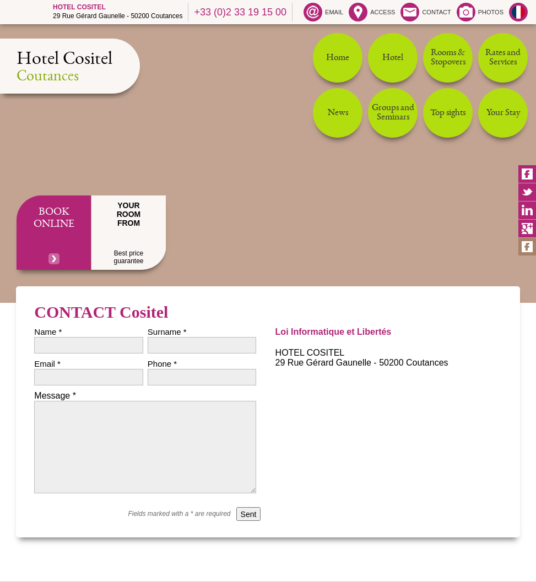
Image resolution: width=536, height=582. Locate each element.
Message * (55, 395)
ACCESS (372, 12)
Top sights (447, 113)
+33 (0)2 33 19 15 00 (240, 12)
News (338, 113)
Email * (47, 363)
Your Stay (503, 113)
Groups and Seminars (393, 113)
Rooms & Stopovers (448, 57)
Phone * (162, 363)
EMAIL (323, 12)
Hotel (392, 58)
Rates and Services (503, 57)
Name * (48, 331)
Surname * (167, 331)
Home (337, 58)
